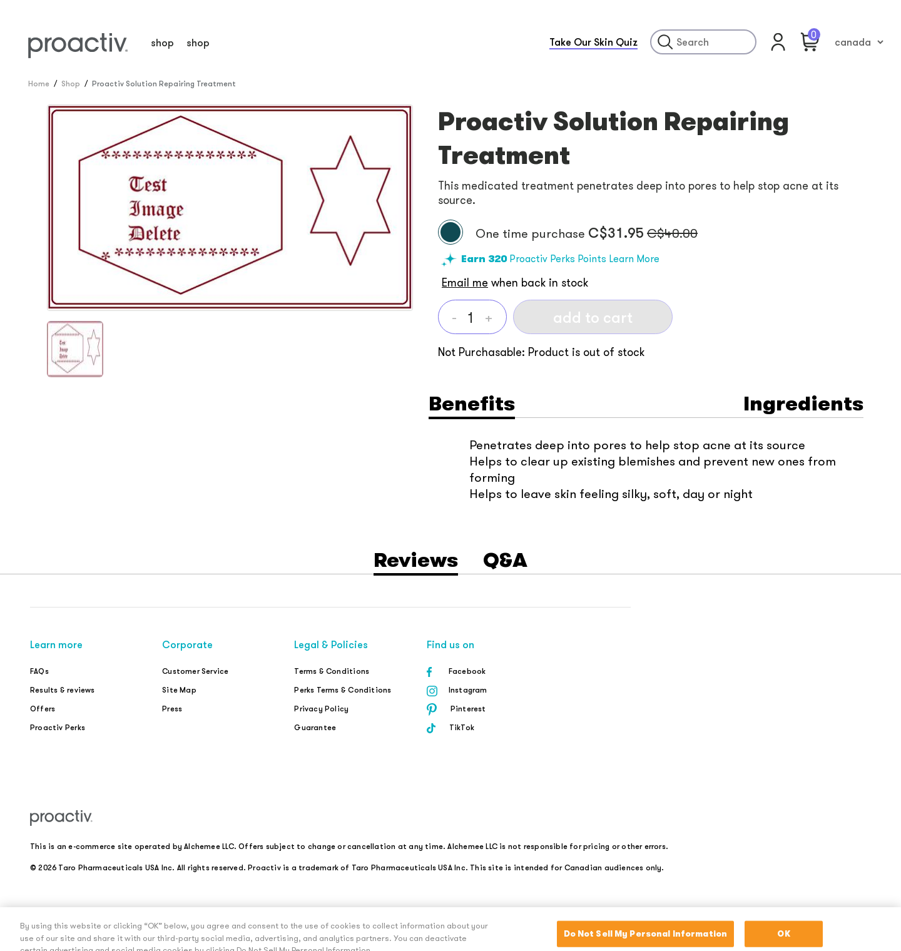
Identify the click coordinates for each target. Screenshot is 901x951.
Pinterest (468, 708)
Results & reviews (62, 689)
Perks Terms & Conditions (342, 689)
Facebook (467, 671)
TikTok (461, 727)
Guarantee (315, 727)
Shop (70, 83)
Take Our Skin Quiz (593, 42)
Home (38, 83)
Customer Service (195, 671)
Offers (42, 708)
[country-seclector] (858, 42)
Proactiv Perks (57, 727)
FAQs (39, 671)
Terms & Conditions (331, 671)
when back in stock (515, 282)
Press (172, 708)
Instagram (468, 689)
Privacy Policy (321, 708)
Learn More (634, 258)
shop (162, 42)
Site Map (179, 689)
